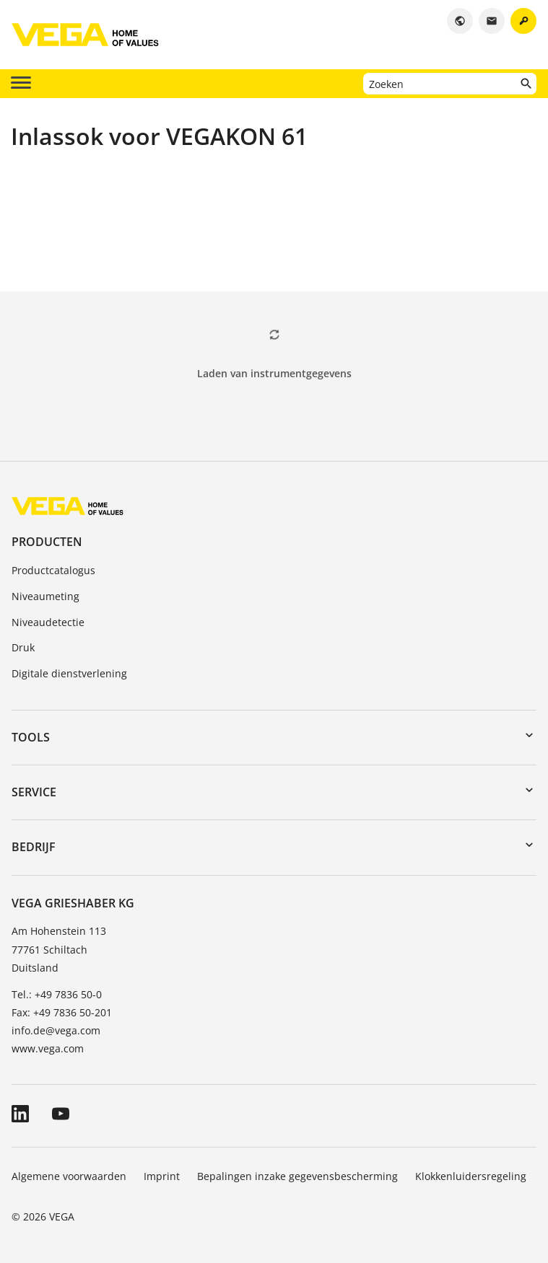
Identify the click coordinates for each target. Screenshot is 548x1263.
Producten (47, 542)
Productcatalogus (53, 570)
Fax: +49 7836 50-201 (62, 1012)
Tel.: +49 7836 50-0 (57, 994)
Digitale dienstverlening (69, 673)
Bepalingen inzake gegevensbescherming (297, 1176)
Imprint (162, 1176)
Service (34, 792)
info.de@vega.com (56, 1030)
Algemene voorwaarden (69, 1176)
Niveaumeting (45, 596)
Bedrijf (34, 847)
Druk (23, 647)
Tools (31, 737)
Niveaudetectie (48, 622)
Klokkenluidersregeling (470, 1176)
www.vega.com (48, 1048)
